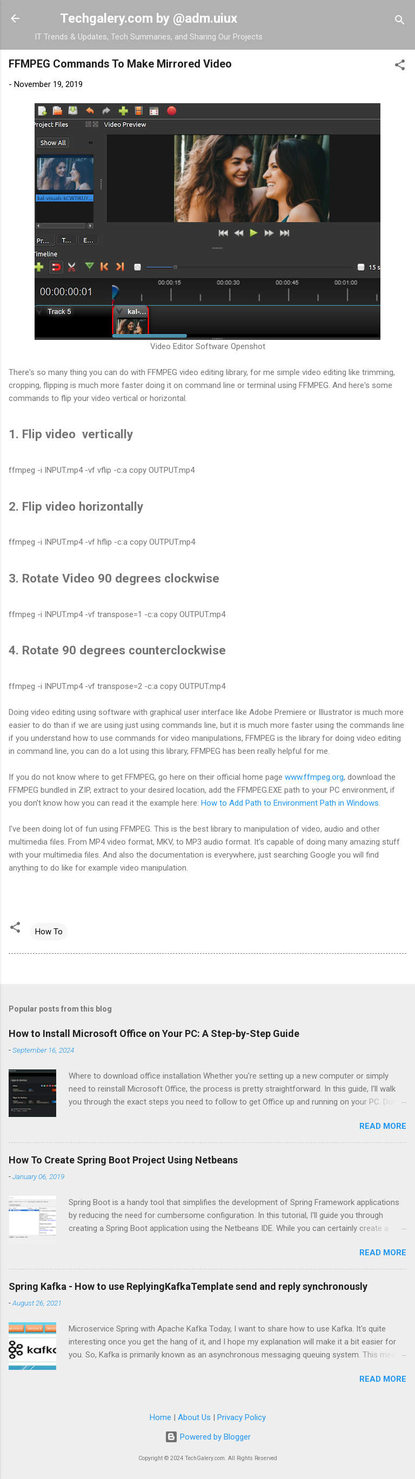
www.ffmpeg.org (314, 777)
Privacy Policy (241, 1417)
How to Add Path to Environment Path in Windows (290, 803)
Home (160, 1417)
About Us (194, 1417)
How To (49, 931)
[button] (399, 66)
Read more (382, 1126)
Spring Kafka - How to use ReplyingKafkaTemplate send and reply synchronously (188, 1286)
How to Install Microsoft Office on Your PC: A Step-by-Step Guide (154, 1033)
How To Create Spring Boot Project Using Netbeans (123, 1160)
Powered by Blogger (208, 1437)
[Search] (399, 21)
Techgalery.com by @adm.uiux (148, 18)
